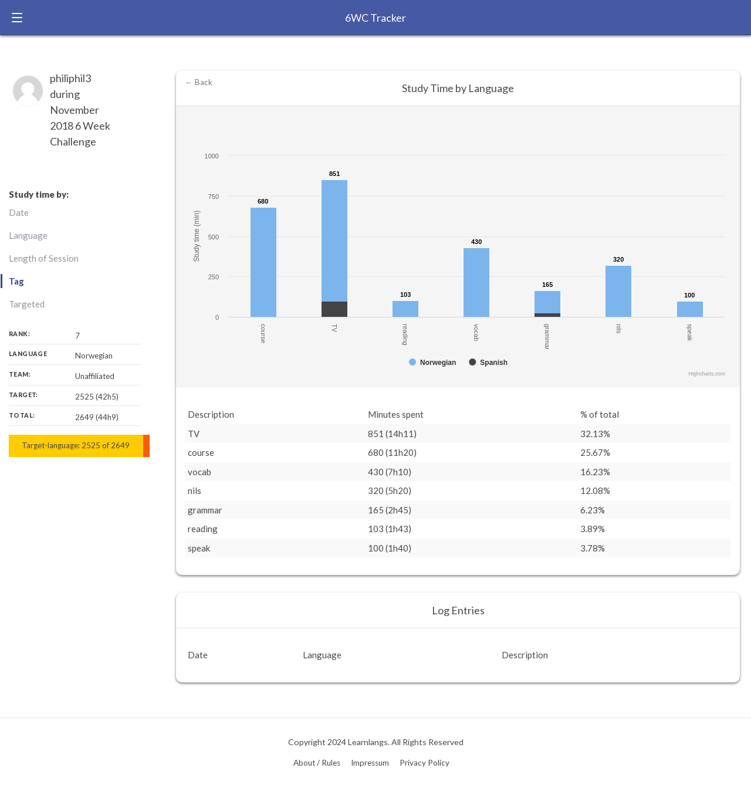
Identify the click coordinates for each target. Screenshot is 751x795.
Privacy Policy (424, 762)
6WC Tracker (375, 17)
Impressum (370, 762)
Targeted (27, 304)
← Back (198, 82)
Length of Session (44, 258)
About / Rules (316, 762)
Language (28, 235)
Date (19, 212)
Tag (16, 281)
